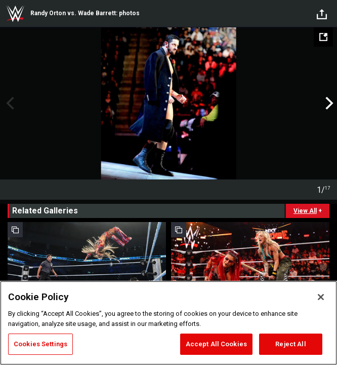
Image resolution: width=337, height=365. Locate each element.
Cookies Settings (40, 344)
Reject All (290, 344)
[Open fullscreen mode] (323, 37)
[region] (168, 323)
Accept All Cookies (216, 344)
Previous (9, 103)
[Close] (321, 297)
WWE (15, 13)
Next (328, 103)
